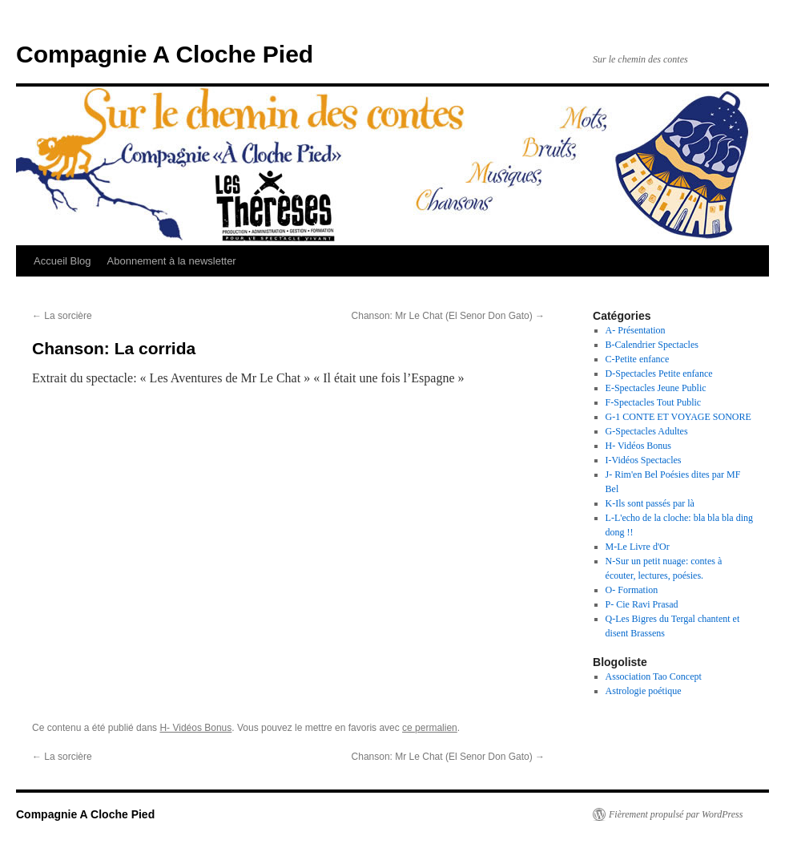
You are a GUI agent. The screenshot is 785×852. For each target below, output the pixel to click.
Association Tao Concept (654, 676)
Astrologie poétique (644, 691)
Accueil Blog (62, 261)
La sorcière (62, 315)
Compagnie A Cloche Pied (164, 54)
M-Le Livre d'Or (638, 546)
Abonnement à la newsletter (171, 261)
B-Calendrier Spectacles (652, 344)
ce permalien (429, 727)
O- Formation (632, 590)
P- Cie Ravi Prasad (642, 604)
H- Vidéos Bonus (195, 727)
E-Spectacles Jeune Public (656, 388)
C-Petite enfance (638, 359)
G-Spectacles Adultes (647, 431)
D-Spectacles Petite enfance (659, 373)
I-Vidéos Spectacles (644, 460)
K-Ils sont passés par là (650, 503)
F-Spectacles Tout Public (654, 402)
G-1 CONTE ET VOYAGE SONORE (678, 416)
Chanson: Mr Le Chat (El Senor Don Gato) (448, 315)
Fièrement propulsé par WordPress (676, 814)
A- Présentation (636, 330)
